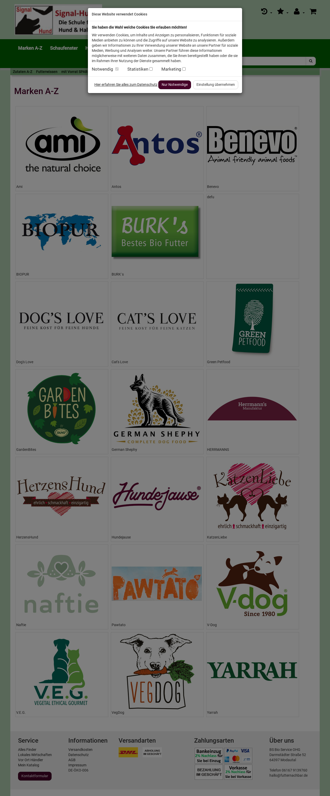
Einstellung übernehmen (215, 84)
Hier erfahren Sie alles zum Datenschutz (126, 84)
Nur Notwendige (175, 84)
